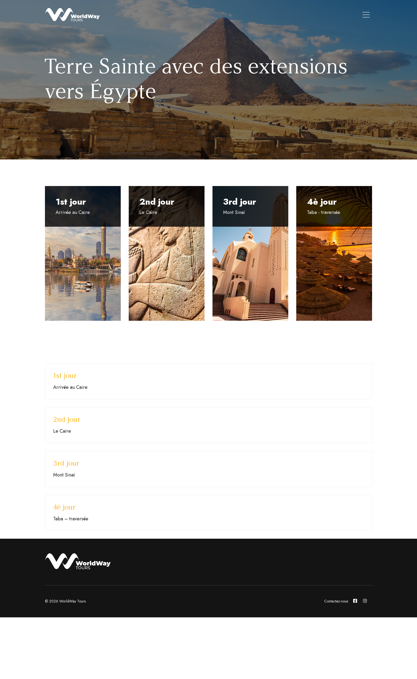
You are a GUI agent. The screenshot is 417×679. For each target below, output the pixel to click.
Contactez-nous (336, 601)
